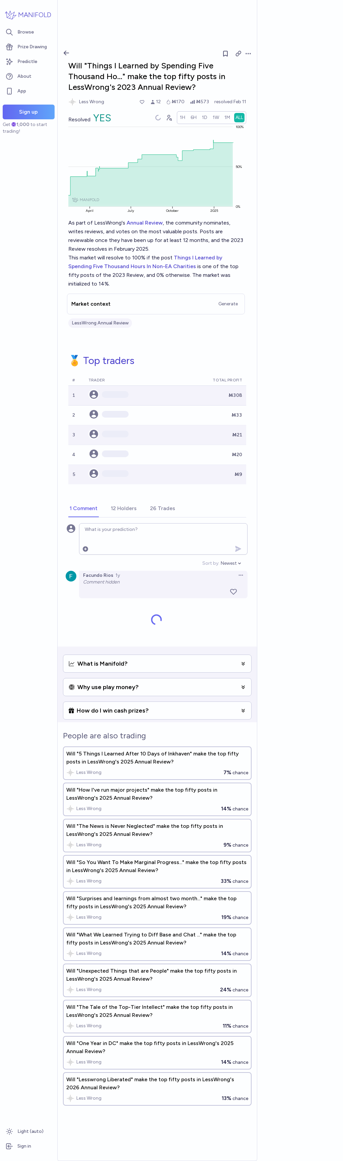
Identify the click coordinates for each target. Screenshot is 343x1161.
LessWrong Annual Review (100, 323)
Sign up (28, 112)
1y (118, 575)
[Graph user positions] (169, 117)
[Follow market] (225, 53)
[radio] (183, 117)
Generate (228, 304)
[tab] (83, 508)
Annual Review (145, 223)
